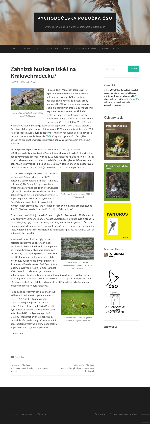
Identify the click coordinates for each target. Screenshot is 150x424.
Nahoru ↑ (134, 414)
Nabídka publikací (88, 49)
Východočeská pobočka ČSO (75, 18)
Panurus (68, 49)
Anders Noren (121, 414)
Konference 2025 (110, 49)
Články (26, 49)
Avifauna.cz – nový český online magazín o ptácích (31, 368)
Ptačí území (53, 49)
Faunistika (19, 357)
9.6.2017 (14, 82)
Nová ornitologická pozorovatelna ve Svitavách (73, 368)
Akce (39, 49)
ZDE (47, 136)
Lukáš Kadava (29, 82)
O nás (13, 49)
